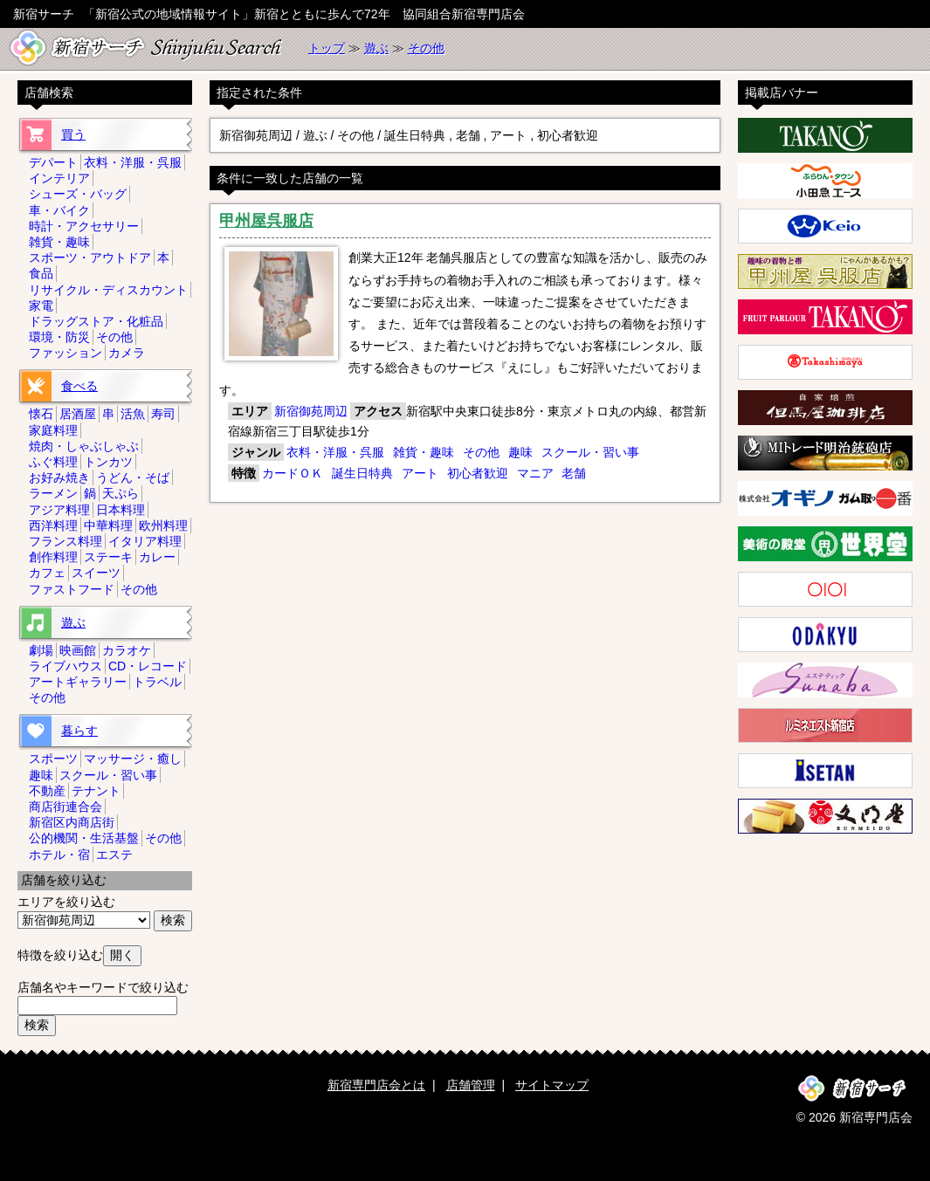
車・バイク (59, 210)
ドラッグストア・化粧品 (96, 321)
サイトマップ (552, 1085)
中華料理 (108, 525)
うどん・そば (132, 477)
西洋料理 (53, 525)
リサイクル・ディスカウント (108, 290)
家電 (41, 305)
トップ (326, 48)
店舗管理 (470, 1085)
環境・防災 (59, 337)
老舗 (573, 473)
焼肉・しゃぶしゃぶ (84, 446)
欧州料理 (163, 525)
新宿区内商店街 (71, 822)
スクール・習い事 (590, 452)
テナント (96, 791)
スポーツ (53, 759)
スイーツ (96, 573)
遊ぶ (376, 48)
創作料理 (53, 557)
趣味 (520, 452)
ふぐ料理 (53, 462)
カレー (157, 557)
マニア (535, 473)
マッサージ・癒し (133, 759)
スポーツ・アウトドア (90, 257)
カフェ (47, 573)
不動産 (47, 791)
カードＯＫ (292, 473)
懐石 (41, 414)
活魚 (133, 414)
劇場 (41, 650)
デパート (53, 162)
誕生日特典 (362, 473)
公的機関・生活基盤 (84, 838)
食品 (41, 273)
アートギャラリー (78, 682)
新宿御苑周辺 (311, 411)
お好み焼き (59, 477)
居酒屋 (77, 414)
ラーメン (53, 493)
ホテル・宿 (59, 855)
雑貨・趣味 (423, 452)
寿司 (163, 414)
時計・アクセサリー (84, 226)
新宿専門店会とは (376, 1085)
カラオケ (126, 650)
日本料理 (120, 510)
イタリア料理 (145, 541)
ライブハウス (65, 666)
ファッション (65, 353)
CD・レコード (147, 666)
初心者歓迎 (477, 473)
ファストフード (71, 589)
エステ (114, 855)
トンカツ (108, 462)
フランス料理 (65, 541)
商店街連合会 (65, 807)
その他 (426, 48)
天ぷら (120, 493)
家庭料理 (53, 430)
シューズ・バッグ (78, 194)
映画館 (77, 650)
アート (420, 473)
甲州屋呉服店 (266, 221)
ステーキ (108, 557)
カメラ (126, 353)
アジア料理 (59, 510)
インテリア (59, 178)
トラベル (157, 682)
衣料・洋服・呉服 (335, 452)
